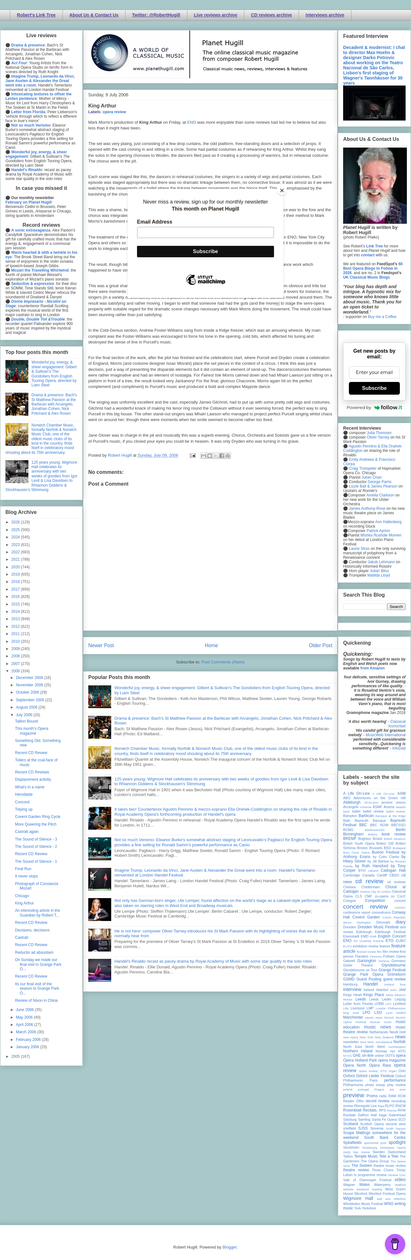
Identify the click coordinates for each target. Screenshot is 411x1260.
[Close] (282, 190)
